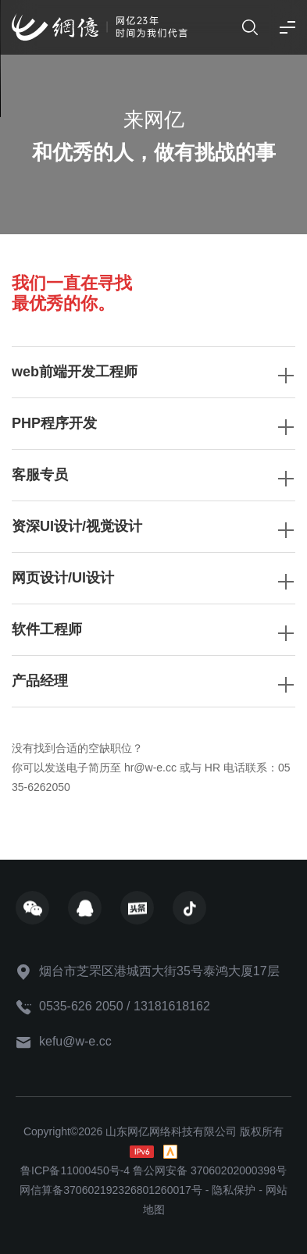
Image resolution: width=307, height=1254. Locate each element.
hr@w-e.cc (150, 767)
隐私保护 (233, 1190)
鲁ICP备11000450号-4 (75, 1170)
